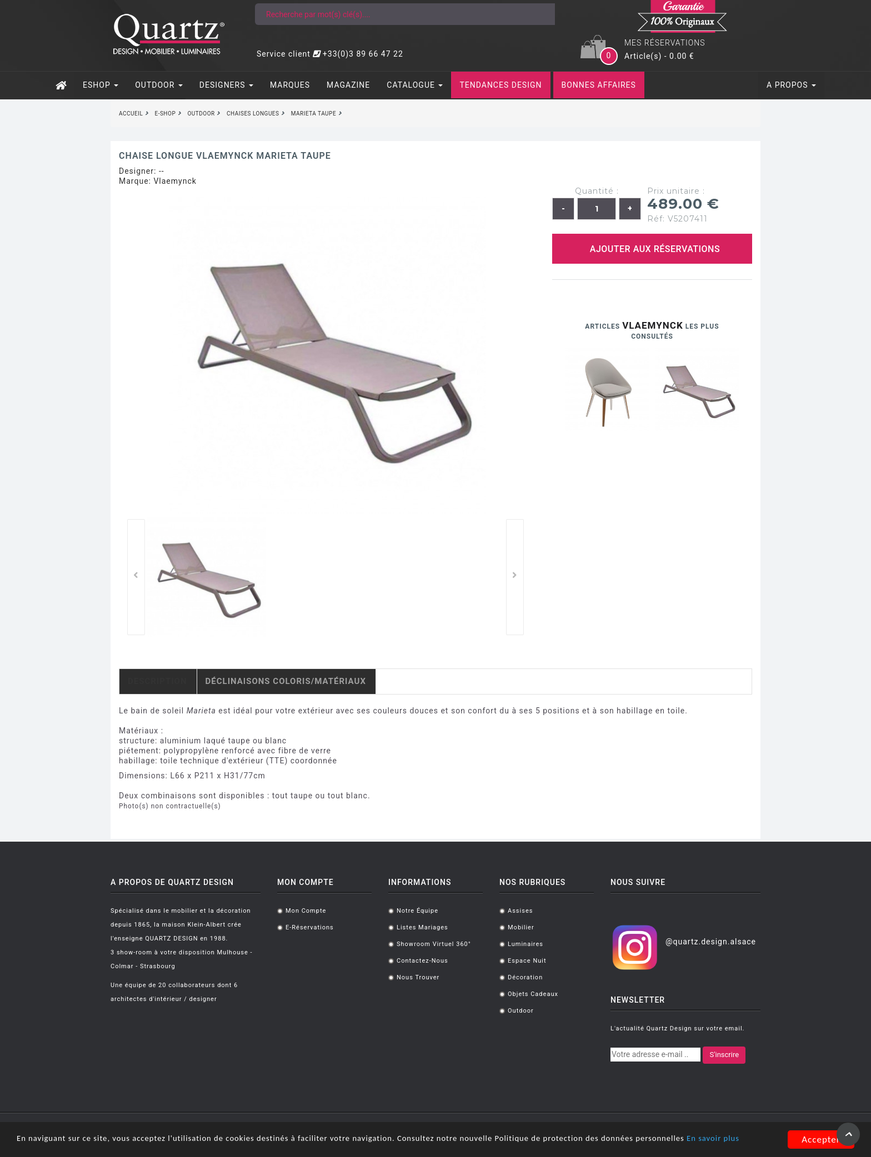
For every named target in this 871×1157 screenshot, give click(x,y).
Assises (520, 910)
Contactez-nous (422, 960)
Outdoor (521, 1010)
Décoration (525, 977)
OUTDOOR (159, 85)
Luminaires (525, 944)
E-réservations (310, 927)
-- (161, 171)
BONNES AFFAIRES (599, 85)
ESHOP (100, 85)
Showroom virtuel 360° (434, 944)
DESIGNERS (226, 85)
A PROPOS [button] (791, 85)
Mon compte (306, 910)
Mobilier (521, 927)
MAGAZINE (348, 85)
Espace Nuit (527, 960)
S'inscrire (724, 1054)
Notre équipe (417, 910)
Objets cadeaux (533, 994)
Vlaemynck (174, 181)
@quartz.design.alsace (710, 941)
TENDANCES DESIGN (500, 85)
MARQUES (290, 85)
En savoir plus (47, 1144)
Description (157, 681)
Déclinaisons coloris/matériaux (286, 681)
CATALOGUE (415, 85)
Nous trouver (418, 977)
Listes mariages (422, 927)
